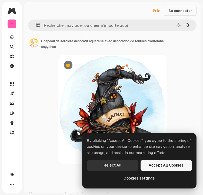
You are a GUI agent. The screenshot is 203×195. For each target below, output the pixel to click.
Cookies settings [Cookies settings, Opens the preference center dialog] (139, 178)
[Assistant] (12, 132)
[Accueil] (12, 36)
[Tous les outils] (12, 83)
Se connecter (180, 10)
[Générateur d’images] (12, 103)
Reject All (112, 165)
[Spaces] (12, 93)
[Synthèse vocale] (12, 122)
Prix (156, 10)
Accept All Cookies (166, 165)
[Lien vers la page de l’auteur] (34, 43)
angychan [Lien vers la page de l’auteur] (48, 47)
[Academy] (12, 174)
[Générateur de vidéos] (12, 113)
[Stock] (12, 56)
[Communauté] (12, 66)
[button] (35, 25)
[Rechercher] (12, 46)
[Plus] (12, 184)
